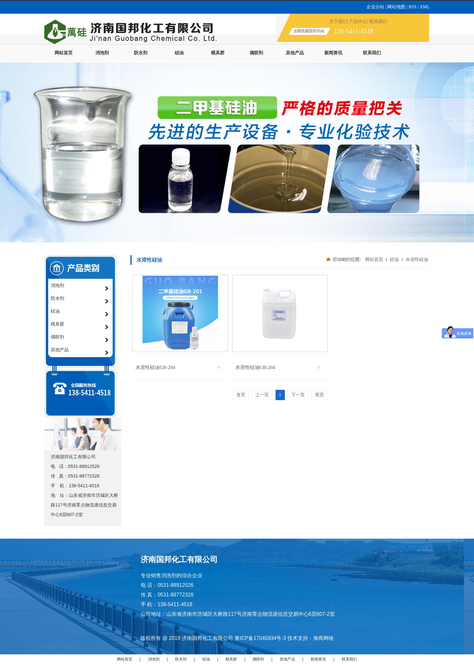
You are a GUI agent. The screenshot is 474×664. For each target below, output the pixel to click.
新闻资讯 (333, 52)
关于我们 (338, 21)
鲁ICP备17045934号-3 (260, 638)
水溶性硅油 (416, 259)
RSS (412, 6)
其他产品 (295, 52)
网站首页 (64, 52)
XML (425, 6)
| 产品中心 (357, 21)
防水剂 (140, 52)
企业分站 (376, 6)
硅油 (179, 52)
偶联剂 (256, 52)
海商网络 (323, 638)
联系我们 (372, 52)
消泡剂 (102, 52)
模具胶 (217, 52)
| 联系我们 (377, 21)
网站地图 (396, 6)
